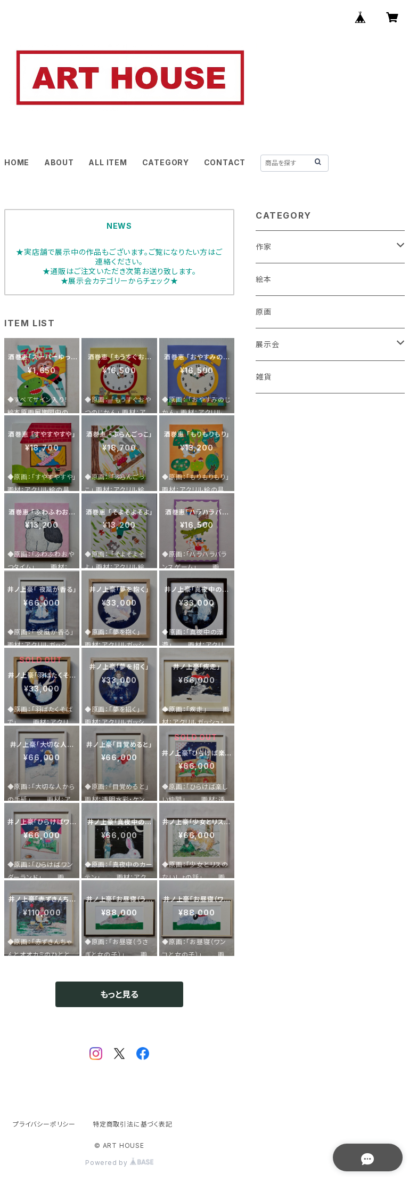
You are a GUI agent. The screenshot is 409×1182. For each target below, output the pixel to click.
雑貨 (264, 376)
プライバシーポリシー (44, 1124)
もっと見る (119, 994)
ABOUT (59, 162)
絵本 (264, 279)
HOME (16, 162)
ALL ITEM (107, 162)
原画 (264, 311)
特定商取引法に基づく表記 (133, 1124)
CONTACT (225, 162)
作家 (264, 246)
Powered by (119, 1163)
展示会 (267, 344)
